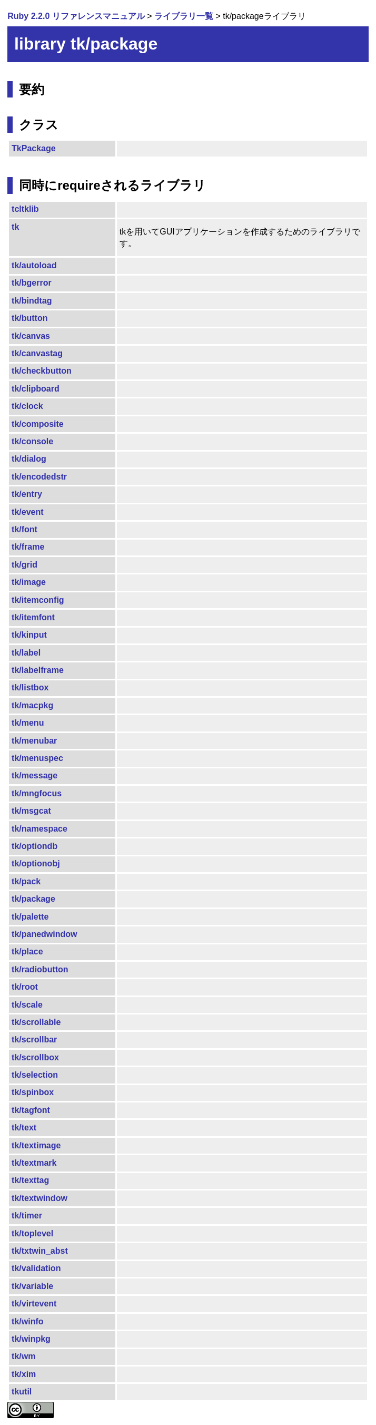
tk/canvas (31, 335)
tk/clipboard (36, 388)
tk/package (33, 898)
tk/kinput (29, 634)
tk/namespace (39, 828)
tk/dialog (29, 458)
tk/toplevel (32, 1233)
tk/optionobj (36, 863)
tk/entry (27, 494)
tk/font (24, 529)
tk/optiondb (34, 846)
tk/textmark (34, 1162)
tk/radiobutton (40, 969)
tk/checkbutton (42, 370)
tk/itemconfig (38, 600)
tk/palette (30, 916)
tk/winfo (27, 1321)
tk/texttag (30, 1180)
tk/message (34, 775)
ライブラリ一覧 (183, 16)
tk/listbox (30, 687)
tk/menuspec (37, 758)
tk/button (29, 318)
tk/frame (28, 546)
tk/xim (24, 1374)
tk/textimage (36, 1145)
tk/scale (27, 1004)
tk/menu (28, 722)
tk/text (24, 1127)
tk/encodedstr (39, 476)
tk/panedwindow (44, 934)
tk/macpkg (32, 705)
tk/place (27, 951)
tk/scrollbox (35, 1057)
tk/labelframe (38, 670)
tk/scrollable (36, 1022)
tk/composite (38, 423)
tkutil (22, 1391)
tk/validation (36, 1268)
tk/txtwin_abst (40, 1250)
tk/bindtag (32, 300)
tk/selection (35, 1074)
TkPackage (34, 148)
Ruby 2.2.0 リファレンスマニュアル (75, 16)
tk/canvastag (37, 353)
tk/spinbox (33, 1092)
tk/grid (24, 564)
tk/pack (26, 881)
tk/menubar (34, 740)
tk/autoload (34, 265)
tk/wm (23, 1356)
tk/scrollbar (34, 1039)
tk (15, 226)
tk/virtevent (34, 1303)
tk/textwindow (39, 1198)
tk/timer (27, 1215)
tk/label (26, 652)
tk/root (25, 986)
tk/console (32, 441)
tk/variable (32, 1286)
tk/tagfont (31, 1110)
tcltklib (25, 208)
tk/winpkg (31, 1338)
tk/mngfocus (37, 793)
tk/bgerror (32, 282)
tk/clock (27, 406)
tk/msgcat (31, 810)
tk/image (29, 582)
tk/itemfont (33, 617)
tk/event (27, 511)
